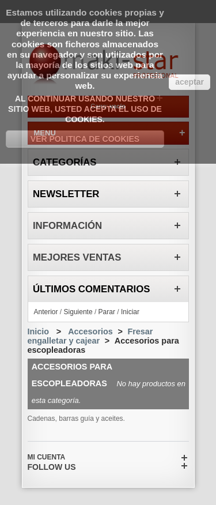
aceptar (189, 81)
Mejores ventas (77, 257)
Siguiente (78, 312)
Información (67, 225)
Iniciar (130, 312)
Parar (106, 312)
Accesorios (90, 331)
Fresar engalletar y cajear (90, 336)
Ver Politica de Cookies (85, 139)
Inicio (39, 331)
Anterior (46, 312)
